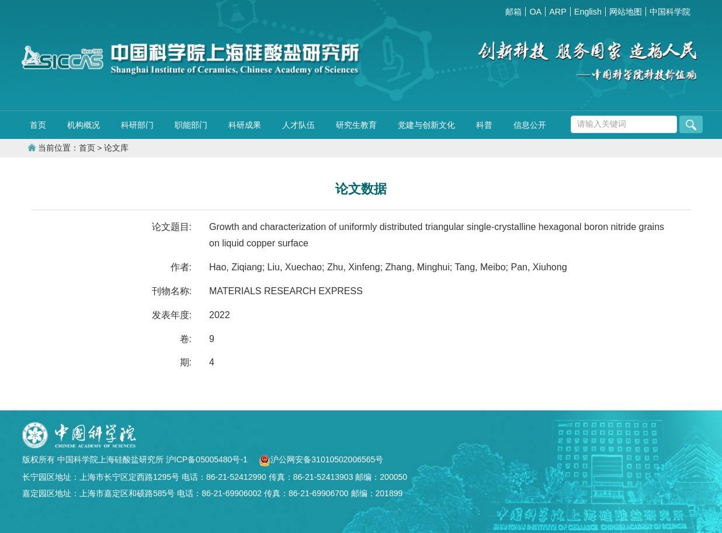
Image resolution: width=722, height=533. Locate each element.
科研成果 (244, 125)
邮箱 (513, 11)
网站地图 (625, 11)
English (588, 11)
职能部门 (191, 125)
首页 (38, 125)
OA (535, 11)
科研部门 (137, 125)
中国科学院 (670, 11)
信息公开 (529, 125)
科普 (484, 125)
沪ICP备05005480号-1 (208, 459)
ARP (558, 11)
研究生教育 (356, 125)
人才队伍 (298, 125)
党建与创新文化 (426, 125)
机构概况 (83, 125)
